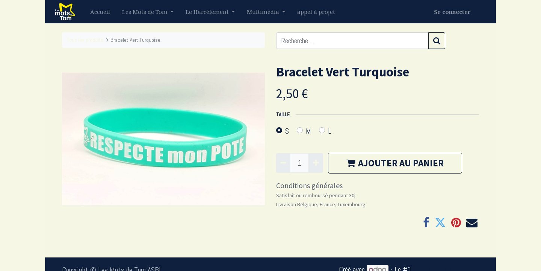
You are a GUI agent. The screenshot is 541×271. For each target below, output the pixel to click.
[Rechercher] (436, 40)
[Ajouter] (315, 163)
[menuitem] (102, 12)
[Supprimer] (283, 163)
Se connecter (450, 11)
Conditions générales (309, 185)
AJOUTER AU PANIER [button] (395, 163)
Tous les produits (84, 40)
